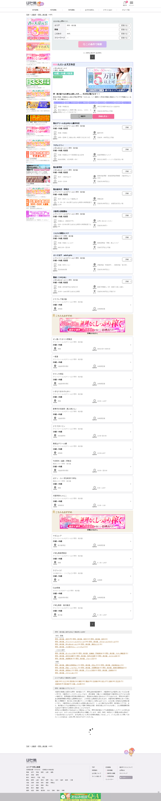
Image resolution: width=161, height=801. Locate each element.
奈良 (42, 782)
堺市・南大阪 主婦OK (106, 670)
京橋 (110, 681)
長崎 (37, 790)
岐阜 (66, 780)
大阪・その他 (76, 684)
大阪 (56, 681)
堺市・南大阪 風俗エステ (90, 644)
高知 (42, 788)
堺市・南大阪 (42, 15)
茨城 (32, 775)
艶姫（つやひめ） (60, 277)
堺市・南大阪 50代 (80, 639)
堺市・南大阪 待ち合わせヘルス (66, 644)
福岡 (27, 790)
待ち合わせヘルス (61, 68)
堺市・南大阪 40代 (62, 639)
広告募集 (108, 767)
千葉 (38, 777)
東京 (27, 777)
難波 (87, 681)
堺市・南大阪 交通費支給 (90, 668)
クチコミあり (107, 10)
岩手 (32, 772)
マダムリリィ (58, 145)
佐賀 (32, 790)
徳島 (27, 788)
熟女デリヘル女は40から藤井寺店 (66, 123)
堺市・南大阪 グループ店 (85, 658)
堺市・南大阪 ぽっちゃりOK (65, 653)
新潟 (42, 780)
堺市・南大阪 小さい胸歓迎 (115, 653)
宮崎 (53, 790)
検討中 (125, 3)
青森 (27, 772)
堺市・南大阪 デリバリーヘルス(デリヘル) (70, 641)
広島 (27, 785)
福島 (52, 772)
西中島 (72, 681)
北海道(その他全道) (48, 769)
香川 (32, 788)
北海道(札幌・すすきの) (33, 769)
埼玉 (43, 777)
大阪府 (33, 15)
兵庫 (32, 782)
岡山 (47, 785)
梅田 (80, 681)
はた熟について (96, 773)
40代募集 (35, 10)
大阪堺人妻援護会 (60, 211)
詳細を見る (103, 116)
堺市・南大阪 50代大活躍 (86, 656)
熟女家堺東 (57, 167)
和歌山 (53, 782)
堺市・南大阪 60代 (98, 639)
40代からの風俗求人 (62, 710)
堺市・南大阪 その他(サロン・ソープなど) (70, 647)
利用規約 (94, 770)
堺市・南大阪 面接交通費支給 (113, 668)
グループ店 (126, 10)
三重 (71, 780)
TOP (27, 15)
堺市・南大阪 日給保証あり (111, 665)
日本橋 (95, 681)
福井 (61, 780)
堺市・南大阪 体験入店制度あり (66, 665)
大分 (48, 790)
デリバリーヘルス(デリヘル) (64, 126)
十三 (64, 681)
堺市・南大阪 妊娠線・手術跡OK (90, 653)
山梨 (37, 780)
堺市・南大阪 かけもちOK (107, 656)
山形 (47, 772)
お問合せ (122, 770)
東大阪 (66, 684)
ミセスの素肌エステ (61, 233)
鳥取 (37, 785)
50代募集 (53, 10)
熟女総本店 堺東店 (61, 189)
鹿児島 (43, 790)
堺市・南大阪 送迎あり (63, 670)
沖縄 (63, 790)
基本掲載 (110, 770)
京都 (37, 782)
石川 (57, 780)
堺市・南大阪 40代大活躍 (64, 656)
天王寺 (118, 681)
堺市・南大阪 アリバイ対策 (85, 670)
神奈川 (33, 777)
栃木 (27, 775)
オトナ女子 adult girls (62, 255)
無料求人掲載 (111, 773)
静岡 (32, 780)
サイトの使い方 (96, 776)
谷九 (103, 681)
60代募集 (71, 10)
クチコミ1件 (58, 77)
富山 (52, 780)
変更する (124, 25)
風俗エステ (58, 236)
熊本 (58, 790)
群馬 (37, 775)
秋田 (42, 772)
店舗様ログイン (126, 777)
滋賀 (47, 782)
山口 (32, 785)
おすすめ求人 (89, 10)
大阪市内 (58, 684)
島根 (42, 785)
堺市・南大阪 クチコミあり (65, 673)
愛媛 (37, 788)
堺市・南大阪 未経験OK (63, 658)
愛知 (27, 780)
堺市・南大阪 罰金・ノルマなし (66, 668)
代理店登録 (110, 776)
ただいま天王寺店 (66, 64)
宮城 (37, 772)
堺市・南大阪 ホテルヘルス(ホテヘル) (102, 641)
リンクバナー (109, 779)
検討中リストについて (126, 767)
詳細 (127, 127)
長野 (47, 780)
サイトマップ (123, 773)
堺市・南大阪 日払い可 (89, 665)
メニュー (131, 4)
